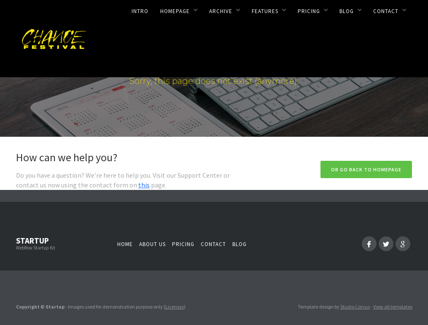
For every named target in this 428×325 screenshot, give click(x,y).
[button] (179, 9)
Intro (140, 11)
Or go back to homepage (366, 169)
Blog (239, 244)
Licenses (174, 306)
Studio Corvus (355, 306)
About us (152, 244)
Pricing (183, 244)
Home (125, 244)
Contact (213, 244)
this (144, 185)
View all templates (392, 306)
